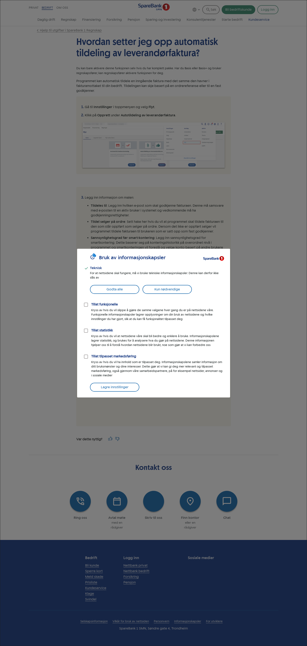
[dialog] (153, 323)
